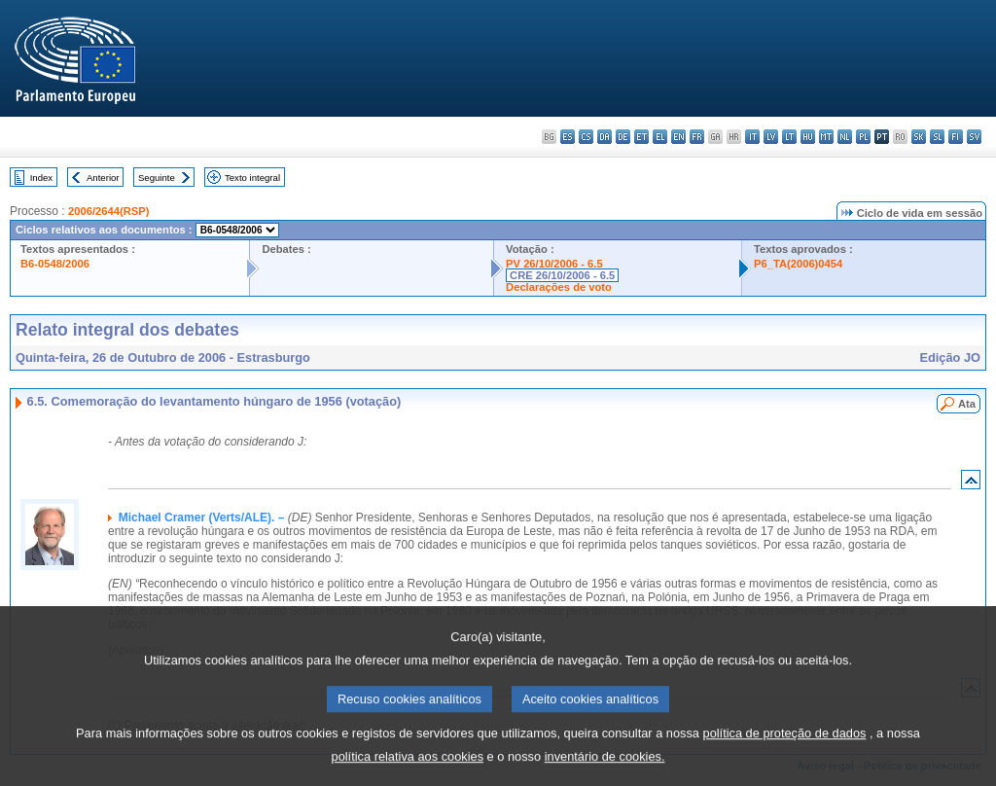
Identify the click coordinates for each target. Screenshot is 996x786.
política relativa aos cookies (408, 772)
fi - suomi (955, 136)
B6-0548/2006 (54, 263)
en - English (678, 136)
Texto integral (252, 177)
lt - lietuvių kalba (789, 136)
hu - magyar (807, 136)
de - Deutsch (623, 136)
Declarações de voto (559, 287)
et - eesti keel (641, 136)
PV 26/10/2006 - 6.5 (554, 263)
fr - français (697, 136)
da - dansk (604, 136)
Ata (967, 404)
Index (41, 177)
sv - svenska (974, 136)
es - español (567, 136)
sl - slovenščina (937, 136)
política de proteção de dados (785, 748)
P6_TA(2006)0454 (798, 263)
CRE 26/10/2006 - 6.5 (562, 275)
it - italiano (752, 136)
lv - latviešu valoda (771, 136)
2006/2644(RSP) (108, 211)
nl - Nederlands (844, 136)
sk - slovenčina (918, 136)
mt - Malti (826, 136)
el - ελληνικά (660, 136)
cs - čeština (586, 136)
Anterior (103, 177)
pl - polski (863, 136)
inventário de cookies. (605, 772)
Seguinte (156, 177)
